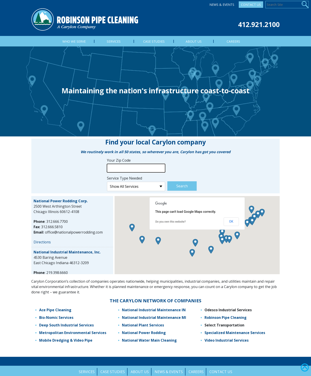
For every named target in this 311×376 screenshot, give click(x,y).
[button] (222, 230)
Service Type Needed (124, 175)
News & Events (221, 4)
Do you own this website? (170, 219)
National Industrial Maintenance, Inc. (67, 249)
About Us (140, 369)
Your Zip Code (119, 157)
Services (87, 369)
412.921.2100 (259, 24)
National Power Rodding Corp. (61, 198)
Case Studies (112, 369)
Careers (196, 369)
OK (231, 219)
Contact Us (251, 4)
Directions (42, 239)
